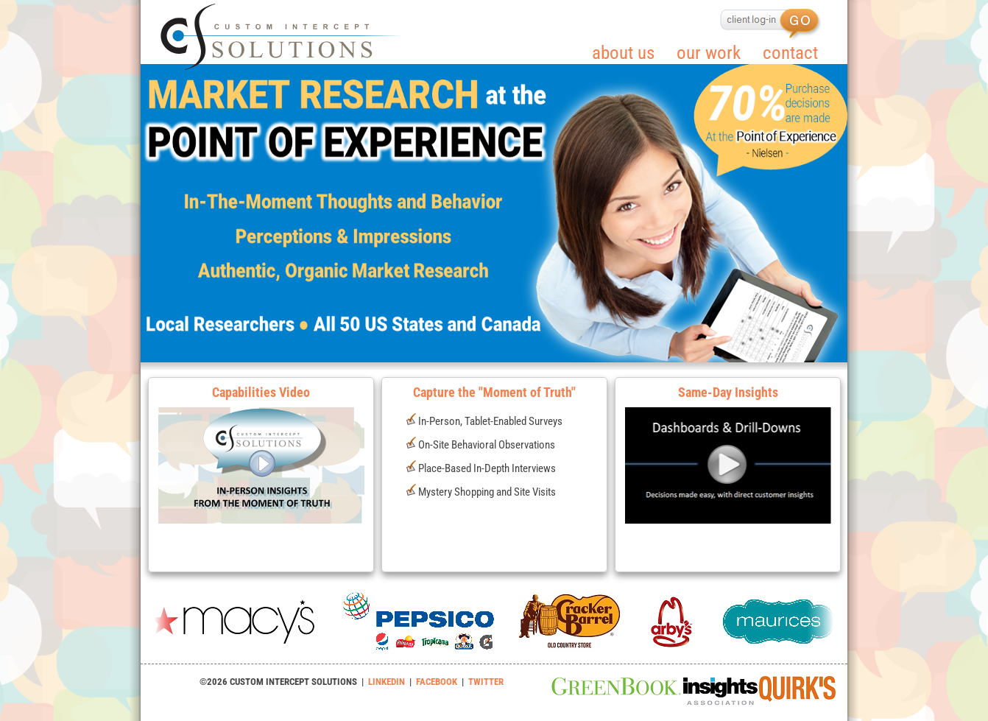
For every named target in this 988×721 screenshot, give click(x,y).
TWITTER (486, 681)
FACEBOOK (436, 681)
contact (790, 52)
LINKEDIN (386, 681)
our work (709, 52)
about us (623, 52)
